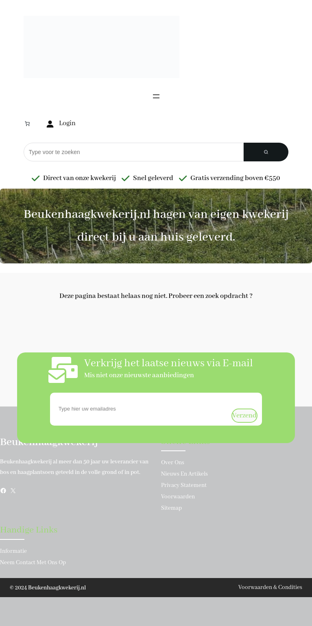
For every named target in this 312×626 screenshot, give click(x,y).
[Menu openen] (156, 96)
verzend (244, 415)
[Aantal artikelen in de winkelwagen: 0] (27, 123)
